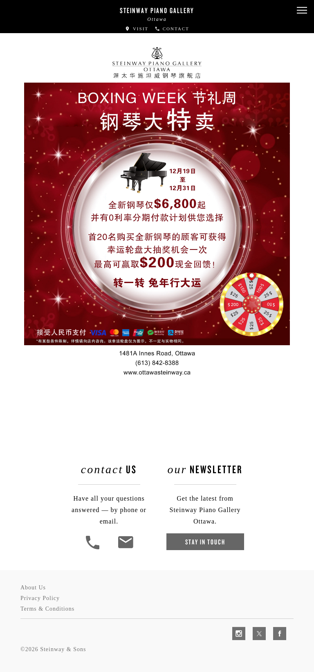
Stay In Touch (205, 541)
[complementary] (254, 627)
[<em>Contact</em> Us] (125, 548)
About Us (33, 587)
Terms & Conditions (47, 609)
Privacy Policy (40, 598)
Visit (136, 28)
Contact (172, 28)
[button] (302, 10)
